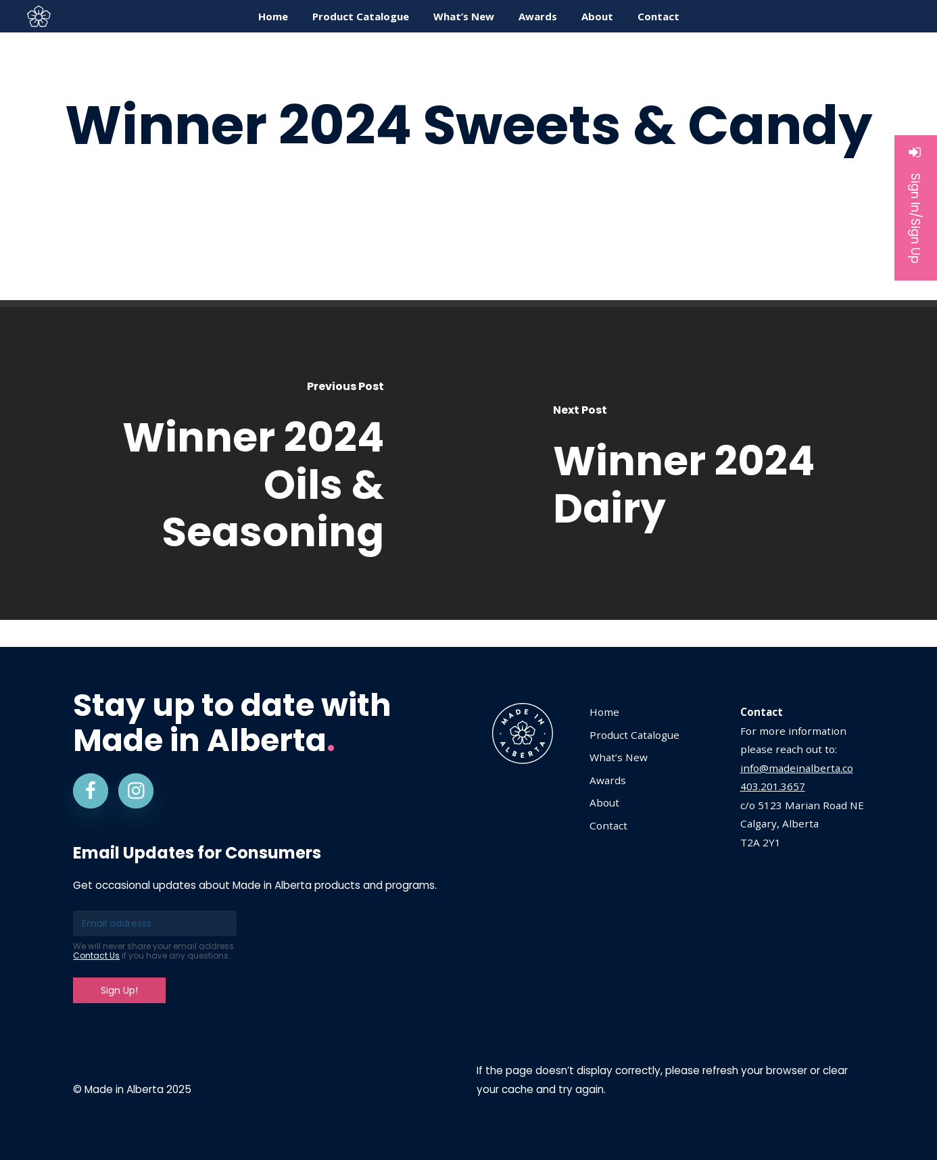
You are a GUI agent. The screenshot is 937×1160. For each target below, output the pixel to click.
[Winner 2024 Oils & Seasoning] (234, 463)
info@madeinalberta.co (796, 768)
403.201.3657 (772, 786)
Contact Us (96, 955)
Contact (608, 825)
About (604, 802)
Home (604, 712)
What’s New (619, 757)
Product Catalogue (634, 735)
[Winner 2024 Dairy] (702, 463)
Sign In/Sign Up (916, 204)
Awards (608, 780)
